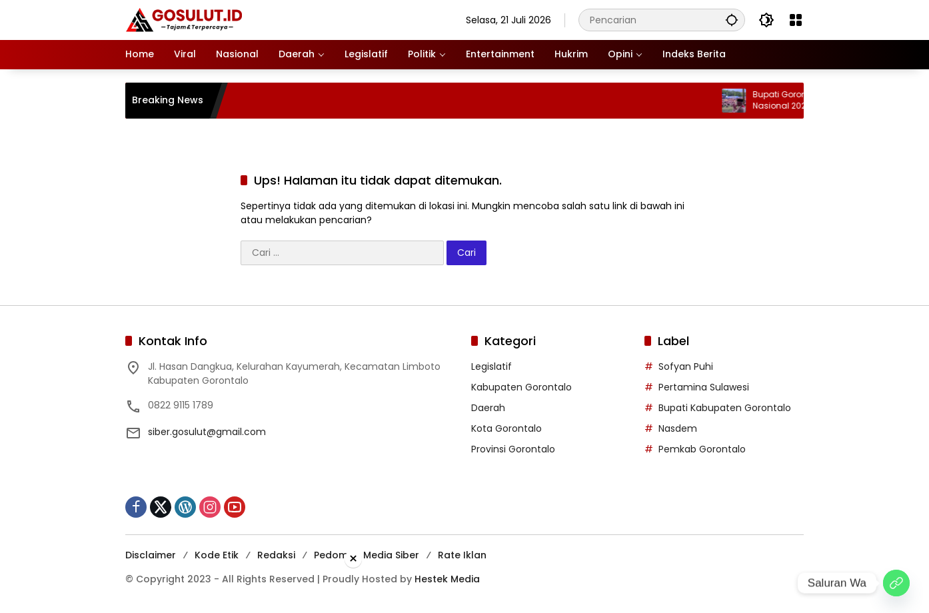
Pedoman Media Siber (366, 555)
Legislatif (491, 366)
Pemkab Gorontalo (702, 449)
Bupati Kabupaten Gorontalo (724, 407)
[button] (731, 20)
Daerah (488, 407)
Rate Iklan (462, 555)
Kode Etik (217, 555)
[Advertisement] (464, 589)
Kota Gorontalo (506, 428)
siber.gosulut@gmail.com (207, 431)
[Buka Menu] (796, 20)
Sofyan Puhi (685, 366)
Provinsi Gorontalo (513, 449)
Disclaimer (150, 555)
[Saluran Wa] (896, 583)
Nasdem (677, 428)
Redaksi (276, 555)
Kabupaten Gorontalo (521, 387)
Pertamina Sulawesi (703, 387)
